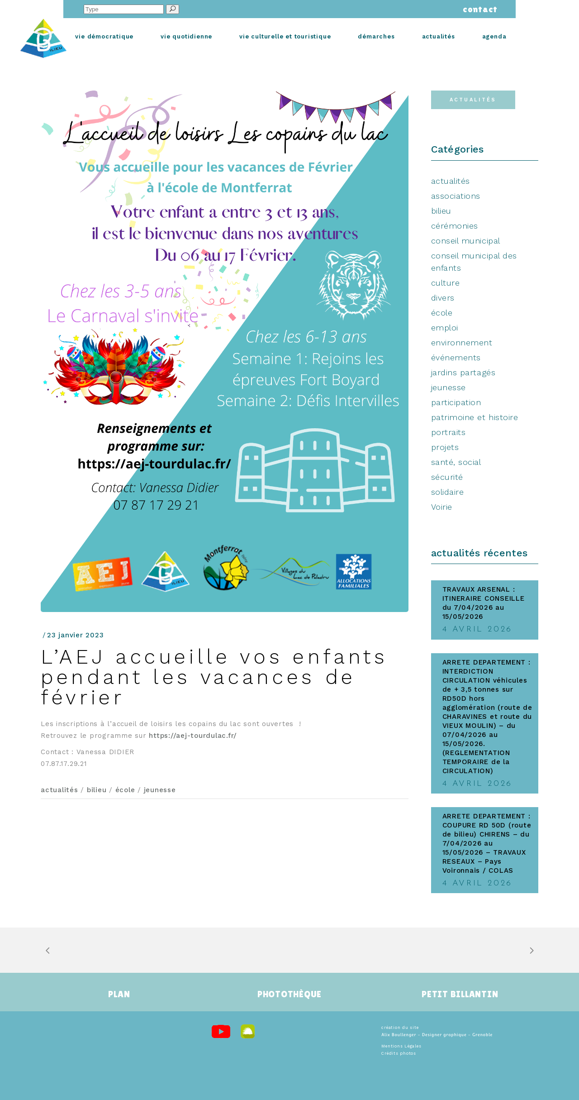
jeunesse (160, 790)
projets (445, 447)
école (125, 790)
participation (456, 402)
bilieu (97, 790)
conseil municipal (465, 240)
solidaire (447, 492)
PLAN (119, 994)
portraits (448, 432)
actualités (59, 790)
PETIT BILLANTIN (460, 994)
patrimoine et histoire (474, 417)
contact (478, 9)
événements (456, 357)
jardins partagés (463, 372)
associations (455, 196)
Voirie (441, 507)
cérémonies (454, 225)
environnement (462, 342)
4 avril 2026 (477, 629)
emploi (444, 327)
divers (443, 297)
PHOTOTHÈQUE (289, 994)
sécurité (447, 477)
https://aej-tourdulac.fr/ (193, 736)
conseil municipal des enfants (474, 262)
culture (445, 282)
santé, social (456, 462)
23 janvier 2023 (75, 635)
